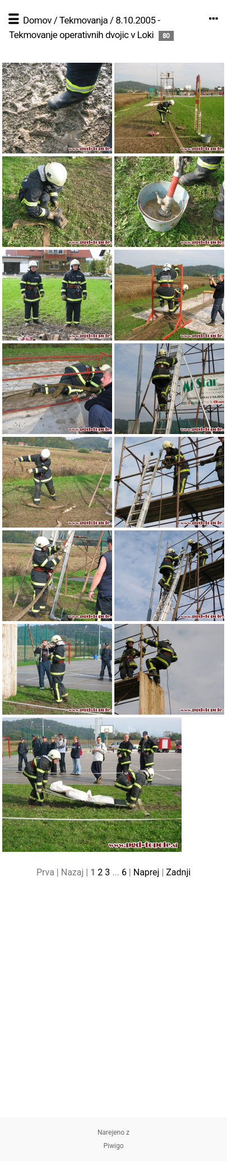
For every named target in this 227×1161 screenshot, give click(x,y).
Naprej (146, 872)
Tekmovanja (83, 20)
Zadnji (178, 872)
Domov (37, 20)
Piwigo (113, 1146)
